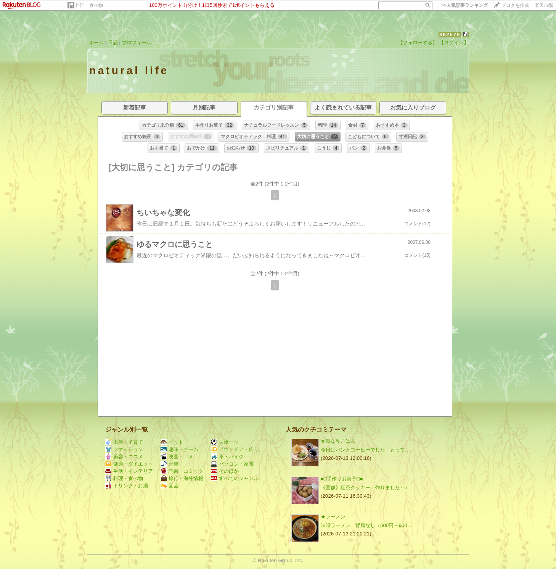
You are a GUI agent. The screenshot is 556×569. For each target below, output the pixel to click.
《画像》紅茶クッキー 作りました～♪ (364, 487)
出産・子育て (124, 442)
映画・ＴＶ (177, 456)
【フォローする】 (417, 42)
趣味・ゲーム (179, 449)
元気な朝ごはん (338, 441)
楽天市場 (544, 5)
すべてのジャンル (235, 478)
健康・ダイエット (129, 464)
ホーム (96, 42)
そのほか (225, 471)
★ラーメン (333, 516)
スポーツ (225, 442)
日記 (113, 42)
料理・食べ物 (89, 5)
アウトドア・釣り (235, 449)
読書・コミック (182, 471)
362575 (449, 34)
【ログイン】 (454, 42)
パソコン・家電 (232, 464)
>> (464, 5)
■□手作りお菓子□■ (342, 479)
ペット (172, 442)
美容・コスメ (124, 456)
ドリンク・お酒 (126, 485)
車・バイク (227, 456)
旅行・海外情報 (182, 478)
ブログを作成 (515, 5)
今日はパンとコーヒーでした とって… (365, 450)
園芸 (169, 485)
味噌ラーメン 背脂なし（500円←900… (366, 525)
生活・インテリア (129, 471)
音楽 (169, 464)
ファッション (124, 449)
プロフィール (136, 42)
